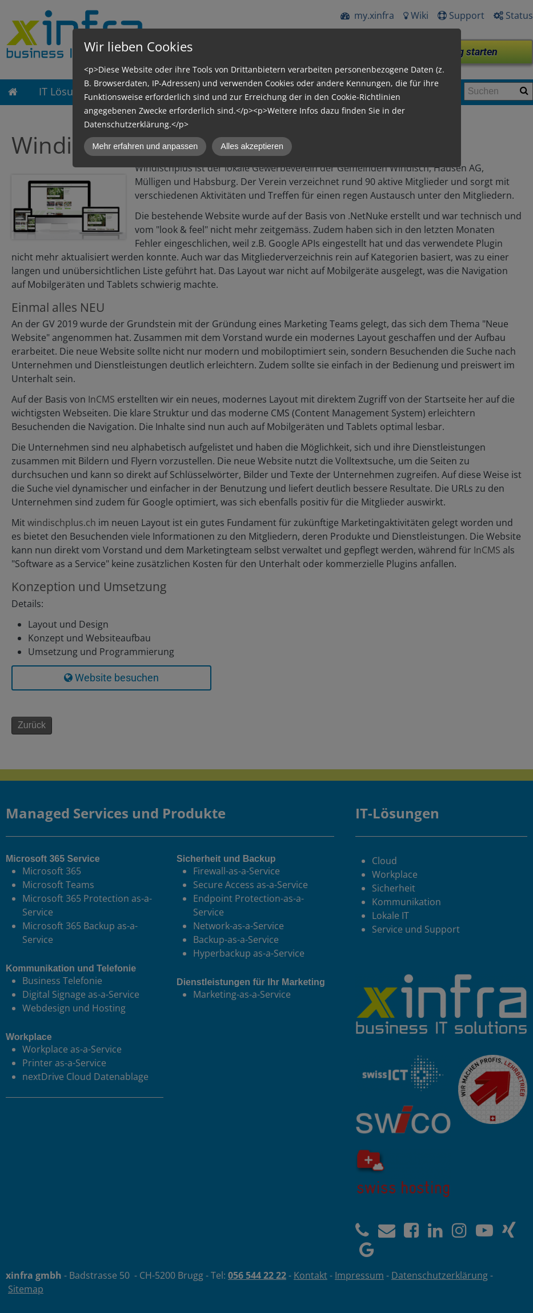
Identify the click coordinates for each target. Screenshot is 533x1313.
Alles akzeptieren (252, 146)
